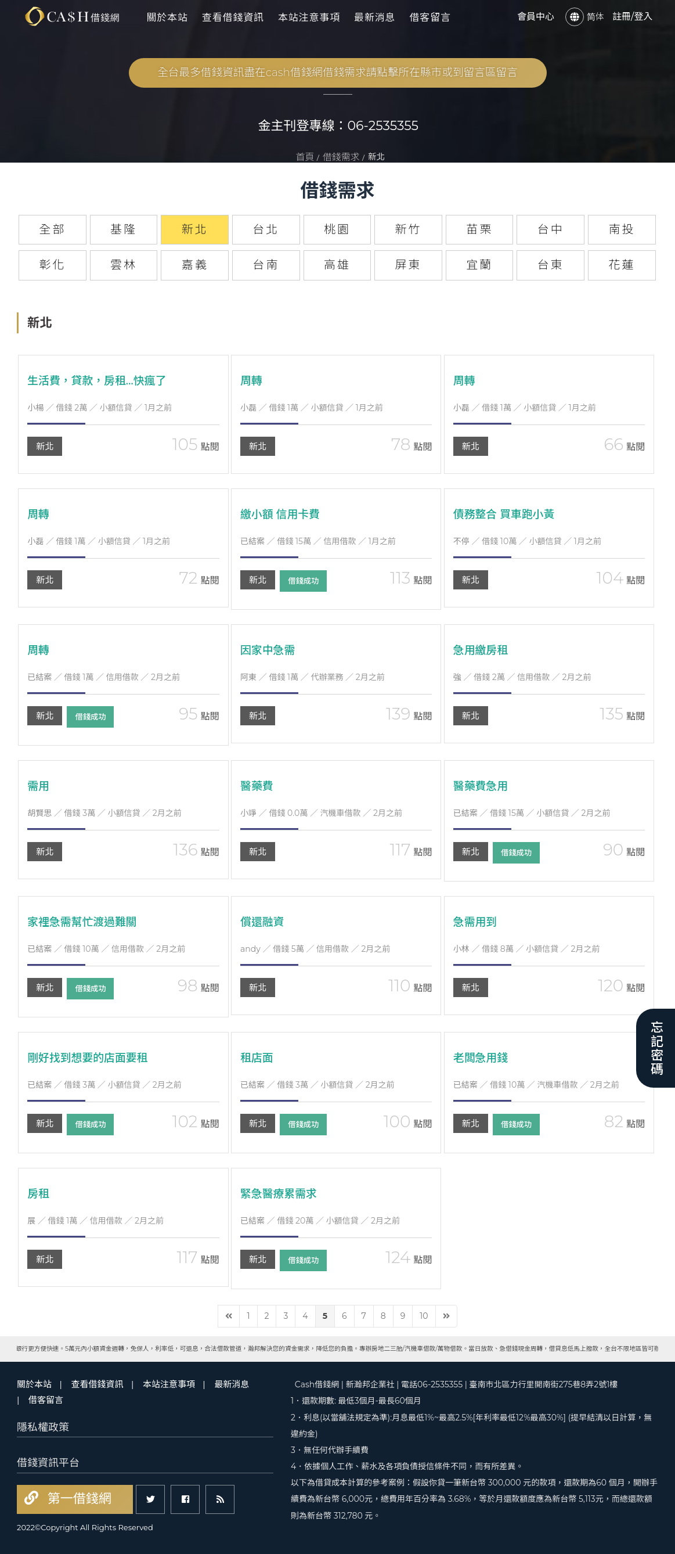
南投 (621, 229)
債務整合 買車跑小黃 (507, 514)
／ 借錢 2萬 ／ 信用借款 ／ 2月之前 (522, 677)
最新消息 (374, 17)
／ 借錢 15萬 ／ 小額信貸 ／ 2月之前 (532, 813)
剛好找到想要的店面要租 (91, 1057)
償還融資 (263, 922)
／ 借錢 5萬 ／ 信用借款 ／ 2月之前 (315, 949)
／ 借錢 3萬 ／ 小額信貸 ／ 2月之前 (104, 813)
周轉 (251, 380)
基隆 (123, 229)
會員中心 (535, 16)
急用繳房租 (482, 650)
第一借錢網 (77, 1498)
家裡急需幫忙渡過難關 (85, 922)
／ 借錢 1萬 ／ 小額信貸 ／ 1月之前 (311, 407)
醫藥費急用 (482, 786)
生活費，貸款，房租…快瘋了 (101, 380)
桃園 (337, 229)
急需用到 (476, 922)
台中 (550, 229)
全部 (52, 229)
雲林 (123, 265)
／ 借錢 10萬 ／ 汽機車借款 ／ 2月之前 (536, 1085)
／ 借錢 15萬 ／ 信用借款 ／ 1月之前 (318, 541)
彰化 (52, 265)
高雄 (337, 265)
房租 (38, 1193)
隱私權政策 (43, 1427)
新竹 (408, 229)
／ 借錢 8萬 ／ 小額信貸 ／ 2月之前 (526, 949)
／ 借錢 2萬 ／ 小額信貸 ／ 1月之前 (99, 407)
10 (424, 1316)
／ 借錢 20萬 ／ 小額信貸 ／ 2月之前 (320, 1220)
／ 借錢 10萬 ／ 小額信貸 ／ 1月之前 (527, 541)
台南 (265, 265)
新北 (44, 446)
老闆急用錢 (482, 1057)
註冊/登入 (632, 16)
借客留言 (429, 17)
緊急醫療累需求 (281, 1193)
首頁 (305, 157)
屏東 (408, 265)
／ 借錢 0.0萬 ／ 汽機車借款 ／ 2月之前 (321, 813)
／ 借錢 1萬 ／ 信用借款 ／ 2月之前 (103, 677)
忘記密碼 (655, 1048)
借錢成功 (307, 581)
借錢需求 (341, 157)
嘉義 (195, 265)
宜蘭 (479, 265)
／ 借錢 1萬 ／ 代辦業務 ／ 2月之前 (312, 677)
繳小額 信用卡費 (282, 514)
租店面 (257, 1057)
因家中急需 (269, 650)
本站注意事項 (309, 17)
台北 (265, 229)
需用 (38, 786)
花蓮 (621, 265)
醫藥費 (257, 786)
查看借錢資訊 (233, 17)
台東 (550, 265)
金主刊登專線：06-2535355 (338, 126)
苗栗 (479, 229)
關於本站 (166, 17)
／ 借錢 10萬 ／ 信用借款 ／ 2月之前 (106, 949)
